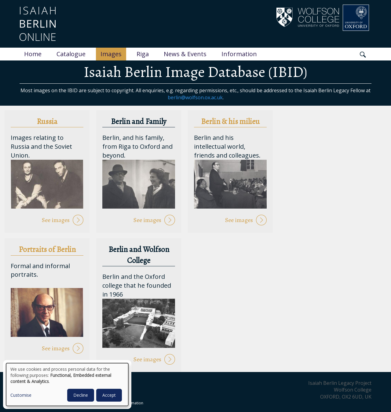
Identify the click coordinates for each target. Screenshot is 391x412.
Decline (80, 395)
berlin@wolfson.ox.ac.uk (195, 97)
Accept (109, 395)
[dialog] (67, 384)
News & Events (185, 54)
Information (239, 54)
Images (111, 54)
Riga (143, 54)
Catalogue (71, 54)
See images (56, 220)
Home (33, 54)
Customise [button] (20, 395)
